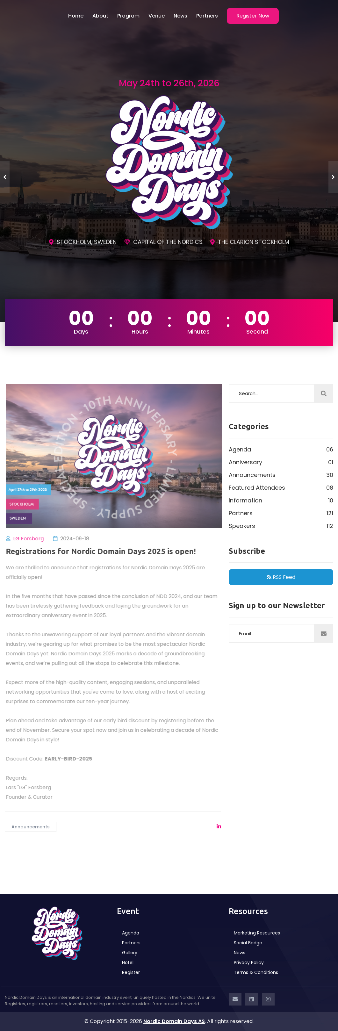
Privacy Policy (249, 962)
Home (75, 15)
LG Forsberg (31, 538)
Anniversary (281, 462)
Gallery (129, 952)
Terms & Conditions (256, 972)
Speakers (281, 526)
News (180, 15)
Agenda (281, 449)
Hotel (127, 962)
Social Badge (248, 943)
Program (128, 15)
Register (131, 972)
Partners (207, 15)
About (100, 15)
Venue (156, 15)
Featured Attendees (281, 488)
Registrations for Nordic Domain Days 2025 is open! (103, 551)
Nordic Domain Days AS (174, 1021)
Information (281, 500)
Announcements (30, 827)
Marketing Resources (257, 933)
